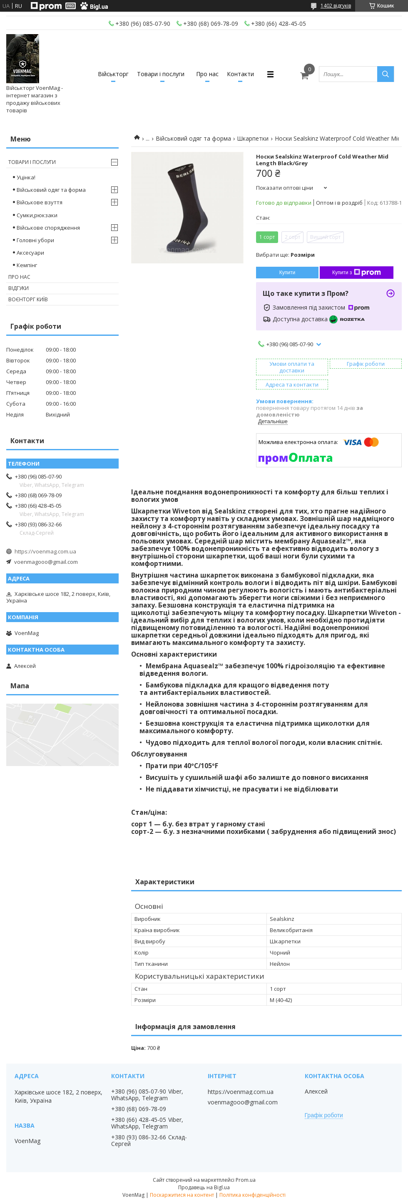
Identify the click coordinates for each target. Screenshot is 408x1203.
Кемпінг (27, 265)
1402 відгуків (336, 5)
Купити (287, 272)
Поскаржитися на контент (182, 1194)
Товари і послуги (160, 74)
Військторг (113, 74)
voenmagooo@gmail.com (46, 561)
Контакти (240, 74)
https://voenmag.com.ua (45, 551)
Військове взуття (39, 202)
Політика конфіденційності (252, 1194)
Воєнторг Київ (28, 299)
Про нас (207, 74)
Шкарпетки (253, 138)
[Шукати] (385, 74)
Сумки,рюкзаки (37, 215)
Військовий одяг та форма (193, 138)
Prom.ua (246, 1179)
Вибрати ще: (285, 254)
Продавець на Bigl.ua (204, 1187)
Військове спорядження (48, 227)
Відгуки (18, 288)
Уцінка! (26, 177)
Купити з (356, 272)
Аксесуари (30, 252)
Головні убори (35, 240)
